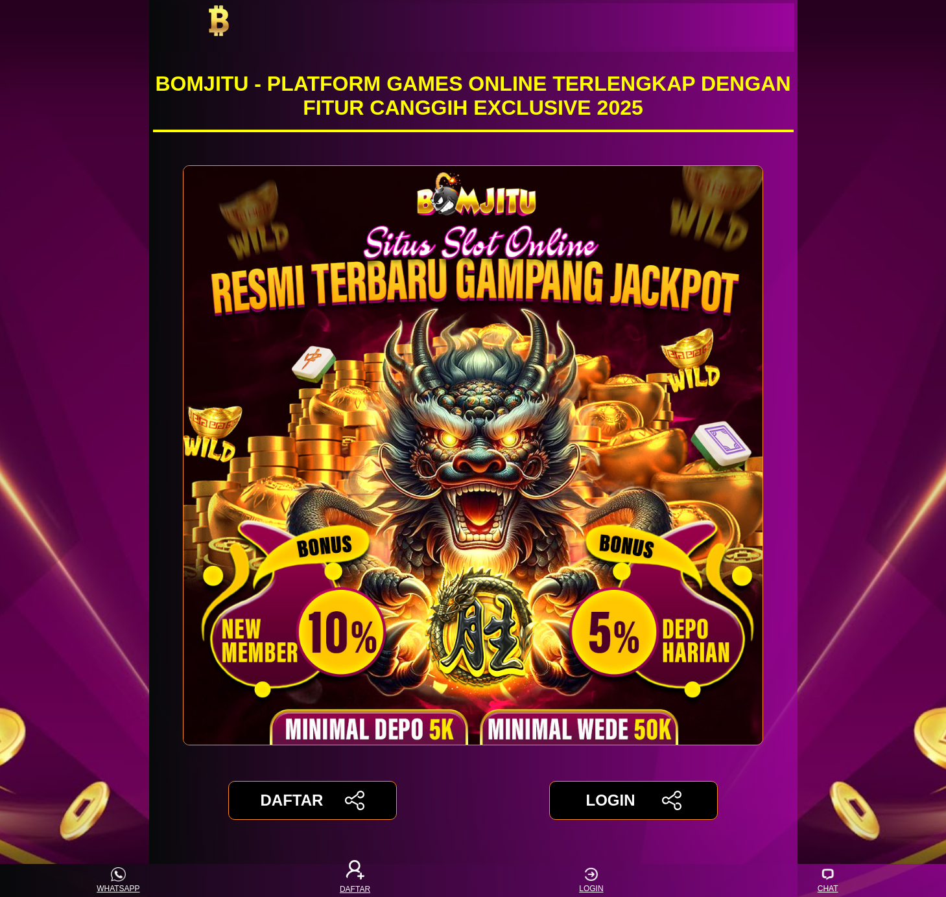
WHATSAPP (118, 880)
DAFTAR (313, 800)
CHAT (828, 880)
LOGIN (633, 800)
